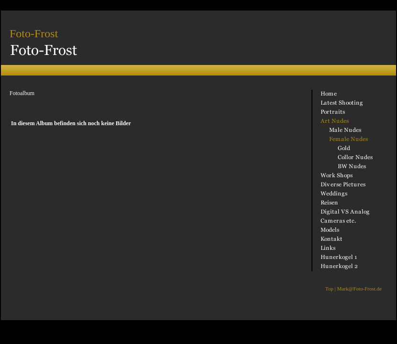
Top (329, 288)
